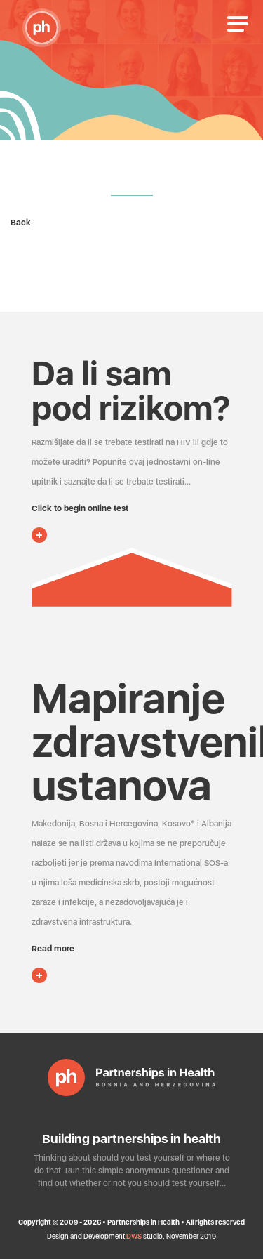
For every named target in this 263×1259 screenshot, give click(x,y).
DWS (134, 1236)
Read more (53, 949)
